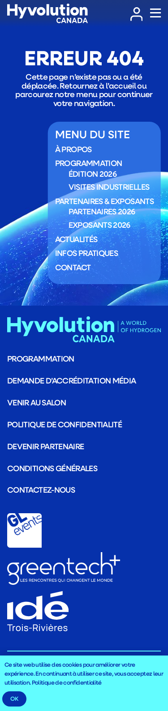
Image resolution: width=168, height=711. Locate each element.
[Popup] (155, 13)
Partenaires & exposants (104, 201)
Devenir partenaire (45, 446)
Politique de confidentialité (64, 424)
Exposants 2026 (99, 224)
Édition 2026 (92, 173)
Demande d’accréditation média (71, 380)
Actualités (76, 238)
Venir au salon (36, 402)
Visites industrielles (109, 186)
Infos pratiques (86, 252)
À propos (73, 148)
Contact (73, 266)
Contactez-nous (41, 489)
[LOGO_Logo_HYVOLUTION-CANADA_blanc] (47, 14)
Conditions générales (52, 468)
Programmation (88, 163)
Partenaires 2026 (102, 211)
